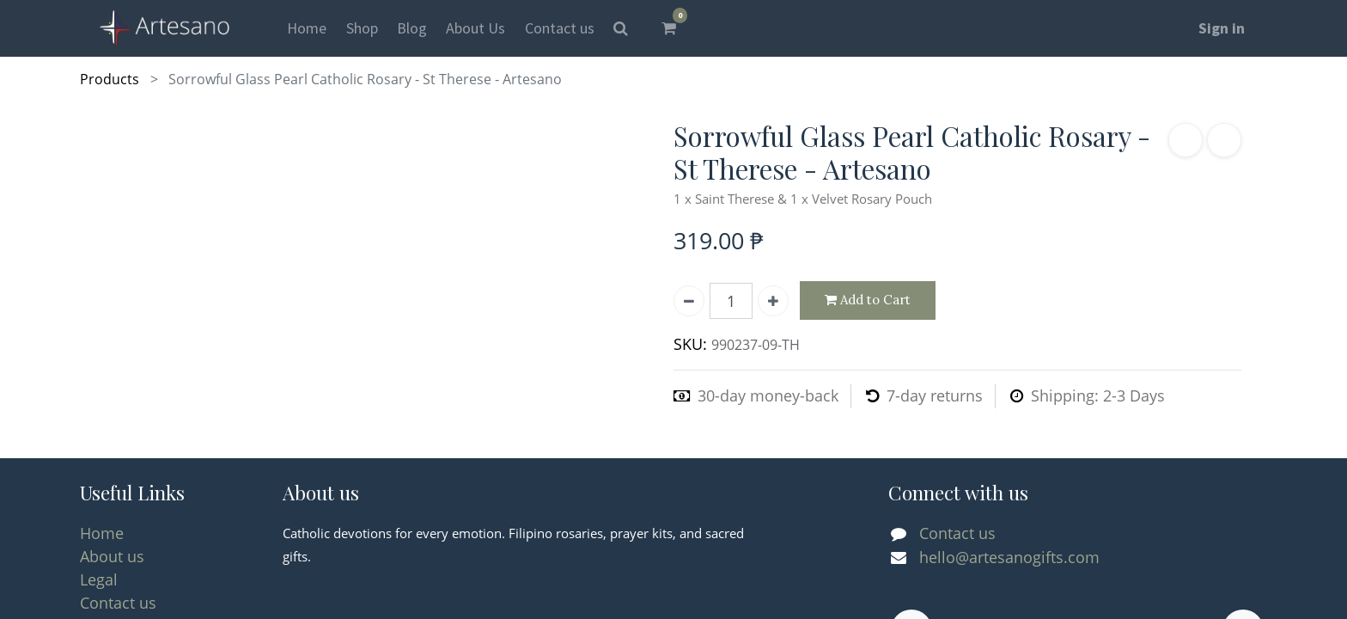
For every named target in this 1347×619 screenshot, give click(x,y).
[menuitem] (306, 27)
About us (112, 556)
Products (109, 79)
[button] (1185, 140)
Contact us (118, 602)
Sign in (1221, 28)
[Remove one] (689, 300)
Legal (99, 579)
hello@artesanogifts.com (1009, 557)
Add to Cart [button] (868, 300)
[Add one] (773, 300)
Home (102, 533)
